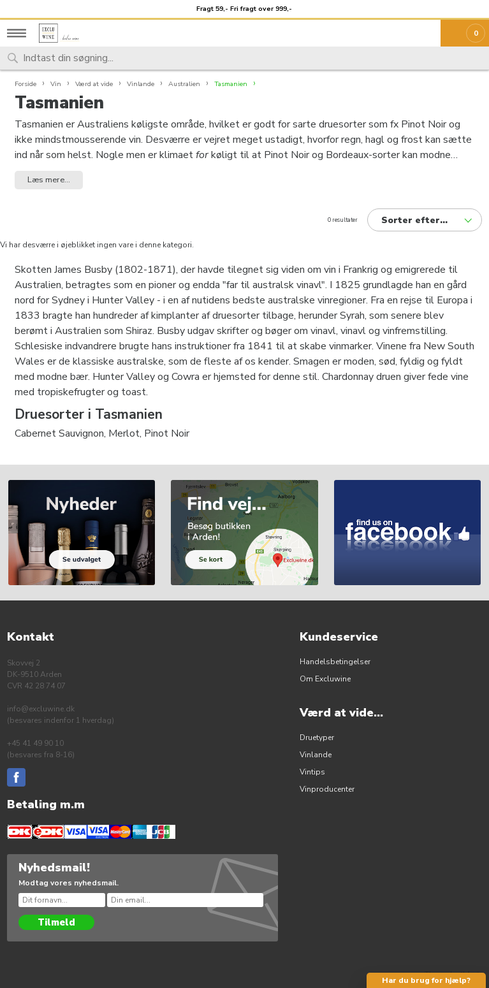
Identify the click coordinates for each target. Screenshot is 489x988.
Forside (25, 84)
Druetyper (317, 737)
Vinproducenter (327, 789)
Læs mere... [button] (48, 179)
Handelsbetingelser (335, 662)
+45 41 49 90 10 (35, 743)
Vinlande (316, 755)
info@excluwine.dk (41, 709)
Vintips (312, 772)
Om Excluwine (325, 679)
